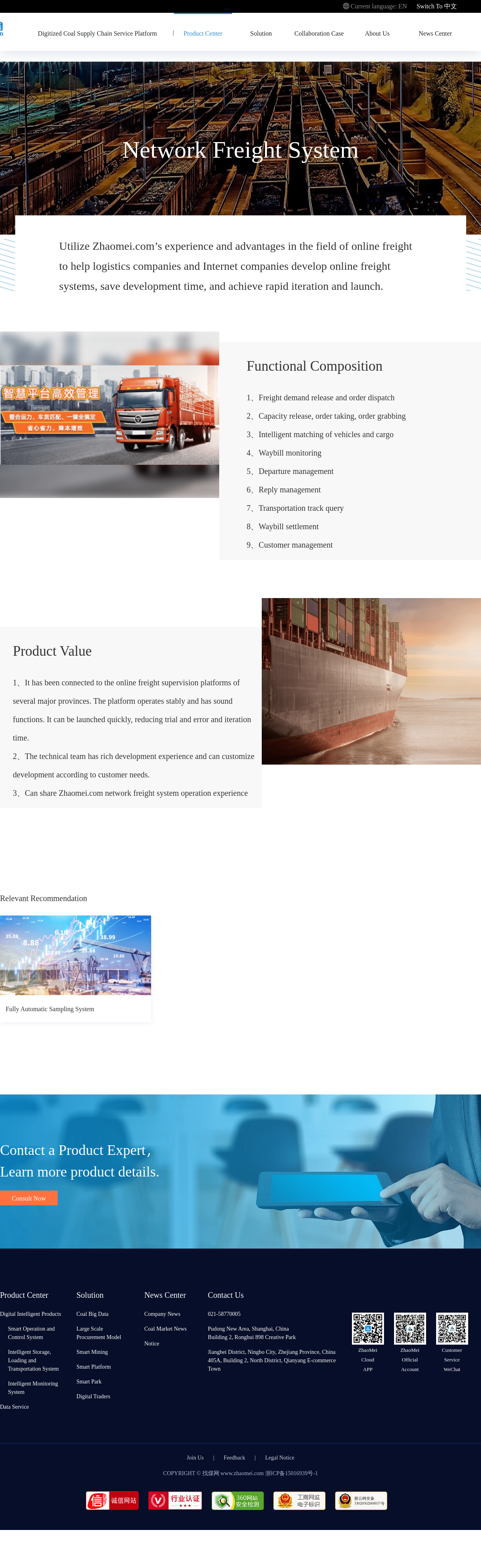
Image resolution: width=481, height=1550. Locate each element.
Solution (261, 33)
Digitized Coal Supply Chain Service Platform (97, 33)
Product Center (203, 33)
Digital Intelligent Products (30, 1313)
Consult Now (29, 1198)
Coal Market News (165, 1328)
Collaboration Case (319, 33)
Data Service (14, 1406)
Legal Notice (280, 1457)
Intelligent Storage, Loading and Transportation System (33, 1360)
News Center (435, 33)
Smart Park (89, 1381)
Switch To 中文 (436, 5)
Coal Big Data (93, 1313)
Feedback (234, 1457)
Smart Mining (92, 1351)
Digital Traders (93, 1396)
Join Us (195, 1457)
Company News (162, 1313)
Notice (151, 1343)
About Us (377, 33)
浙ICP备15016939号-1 (291, 1473)
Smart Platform (94, 1366)
